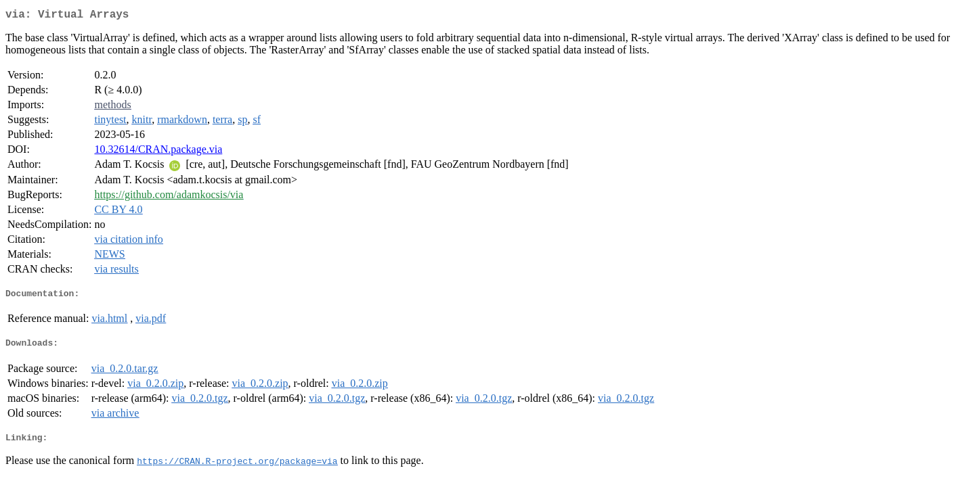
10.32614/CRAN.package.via (158, 152)
